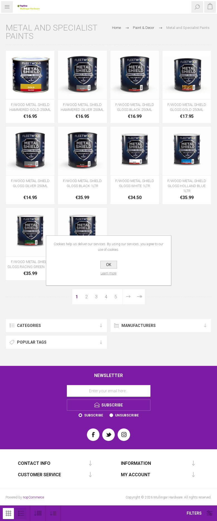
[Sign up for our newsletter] (108, 391)
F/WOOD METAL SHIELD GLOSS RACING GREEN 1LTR (30, 264)
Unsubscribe (127, 415)
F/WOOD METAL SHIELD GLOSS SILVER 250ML (30, 183)
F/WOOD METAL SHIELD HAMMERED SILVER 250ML (82, 107)
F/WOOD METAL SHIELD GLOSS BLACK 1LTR (82, 183)
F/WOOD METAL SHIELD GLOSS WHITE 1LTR (134, 183)
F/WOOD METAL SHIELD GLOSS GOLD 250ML (186, 107)
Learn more (108, 273)
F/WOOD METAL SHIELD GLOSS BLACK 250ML (134, 107)
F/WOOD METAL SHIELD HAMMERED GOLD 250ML (30, 107)
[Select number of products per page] (37, 513)
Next (128, 296)
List (20, 513)
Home (116, 28)
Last (139, 296)
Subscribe (93, 415)
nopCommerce (33, 497)
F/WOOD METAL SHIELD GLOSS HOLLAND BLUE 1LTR (186, 186)
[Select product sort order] (53, 513)
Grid (8, 513)
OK (108, 264)
